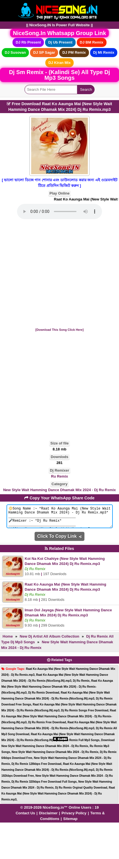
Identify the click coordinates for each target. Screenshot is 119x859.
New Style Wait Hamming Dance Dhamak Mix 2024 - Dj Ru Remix (59, 490)
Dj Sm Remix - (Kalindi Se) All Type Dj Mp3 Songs (59, 75)
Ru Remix (59, 476)
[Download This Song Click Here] (59, 329)
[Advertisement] (60, 274)
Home (8, 640)
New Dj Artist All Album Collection (49, 640)
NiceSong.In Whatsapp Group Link (59, 33)
